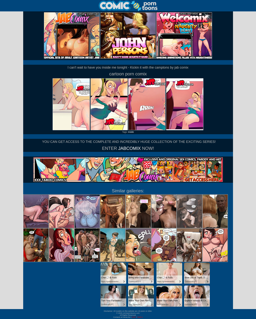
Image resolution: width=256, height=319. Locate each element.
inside (131, 132)
